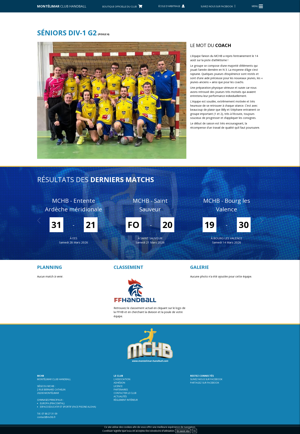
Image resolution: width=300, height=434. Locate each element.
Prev (40, 220)
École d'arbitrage (171, 6)
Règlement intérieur (126, 400)
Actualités (120, 396)
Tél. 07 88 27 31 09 (47, 413)
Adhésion (119, 382)
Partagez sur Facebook (204, 382)
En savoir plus (183, 431)
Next (260, 220)
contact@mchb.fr (46, 417)
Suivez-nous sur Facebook (206, 379)
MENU (257, 6)
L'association (122, 379)
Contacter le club (125, 393)
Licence (118, 386)
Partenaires (121, 389)
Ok (194, 431)
